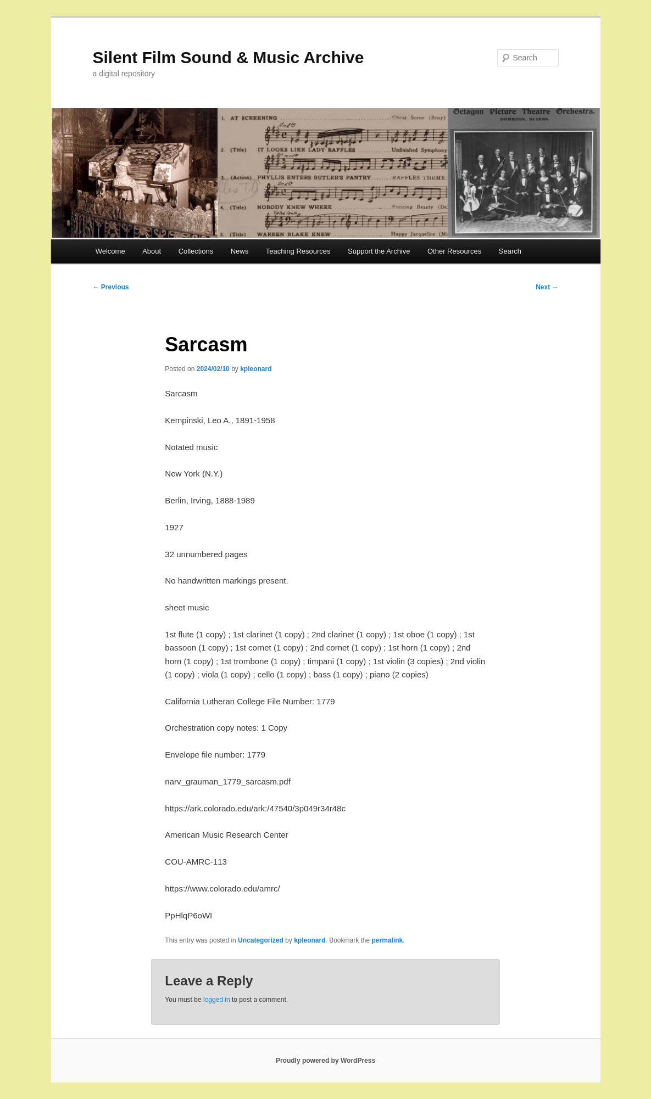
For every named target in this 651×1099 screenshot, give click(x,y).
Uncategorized (260, 940)
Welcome (110, 251)
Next (547, 287)
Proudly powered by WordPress (325, 1060)
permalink (387, 940)
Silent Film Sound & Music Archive (228, 57)
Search (510, 251)
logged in (216, 999)
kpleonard (255, 369)
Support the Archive (379, 251)
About (151, 251)
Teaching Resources (298, 251)
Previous (111, 287)
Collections (196, 251)
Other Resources (454, 251)
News (240, 251)
